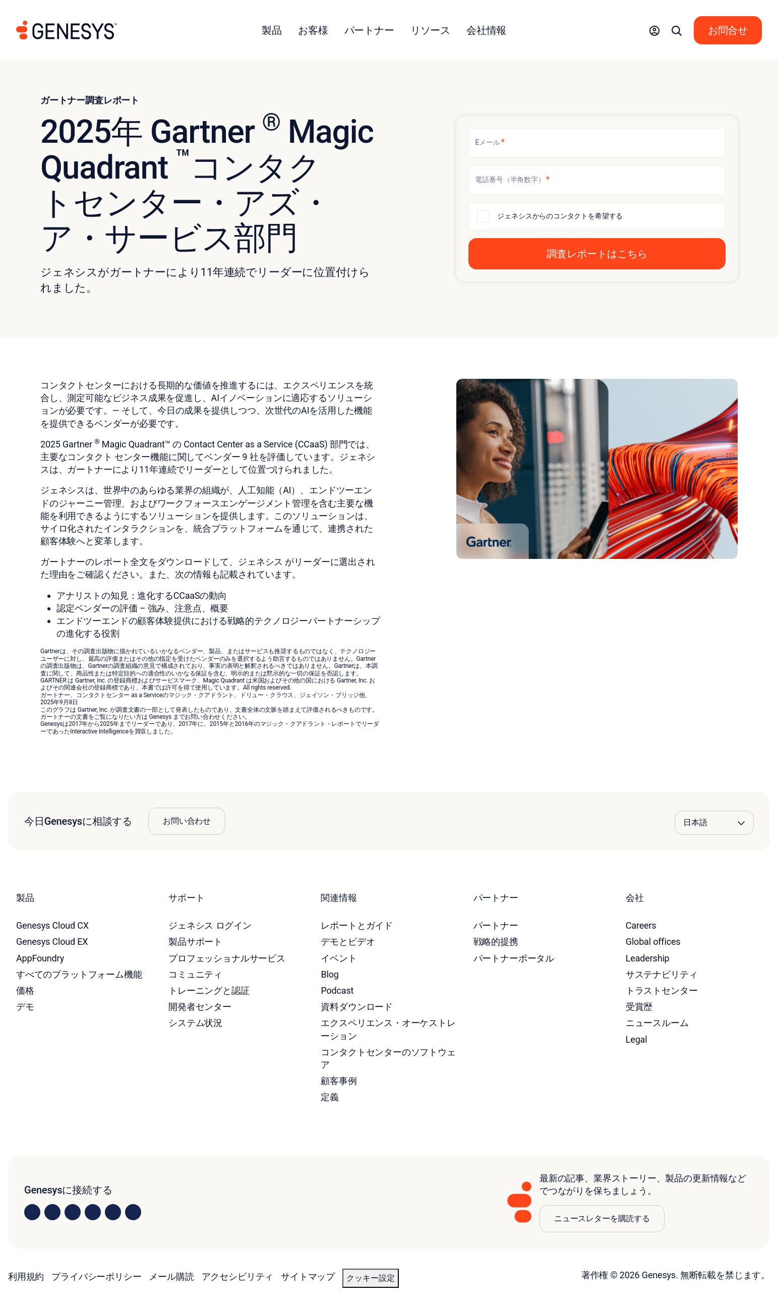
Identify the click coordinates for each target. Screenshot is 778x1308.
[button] (654, 30)
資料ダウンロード (357, 1006)
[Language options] (714, 823)
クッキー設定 (370, 1278)
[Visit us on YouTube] (113, 1212)
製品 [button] (272, 30)
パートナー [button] (369, 30)
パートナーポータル (513, 958)
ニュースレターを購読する (602, 1218)
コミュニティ (195, 974)
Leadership (648, 958)
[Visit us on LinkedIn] (32, 1212)
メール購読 (171, 1276)
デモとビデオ (348, 941)
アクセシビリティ (238, 1276)
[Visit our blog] (133, 1212)
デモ (25, 1006)
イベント (338, 958)
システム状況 (195, 1022)
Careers (641, 925)
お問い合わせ (187, 821)
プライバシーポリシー (96, 1276)
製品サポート (195, 941)
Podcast (337, 990)
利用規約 (26, 1276)
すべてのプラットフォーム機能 (79, 974)
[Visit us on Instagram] (52, 1212)
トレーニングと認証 (208, 990)
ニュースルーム (657, 1022)
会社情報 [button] (486, 30)
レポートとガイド (357, 925)
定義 (330, 1097)
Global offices (653, 941)
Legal (636, 1039)
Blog (329, 974)
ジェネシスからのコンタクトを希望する (560, 216)
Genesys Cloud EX (52, 941)
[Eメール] (597, 142)
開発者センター (199, 1006)
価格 (25, 990)
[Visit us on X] (73, 1212)
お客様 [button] (313, 30)
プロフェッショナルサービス (226, 958)
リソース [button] (430, 30)
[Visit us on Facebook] (93, 1212)
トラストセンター (662, 990)
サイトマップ (308, 1276)
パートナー (495, 925)
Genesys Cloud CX (52, 925)
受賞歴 (639, 1006)
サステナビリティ (662, 974)
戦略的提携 (495, 941)
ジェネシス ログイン (210, 925)
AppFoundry (40, 958)
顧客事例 (338, 1080)
